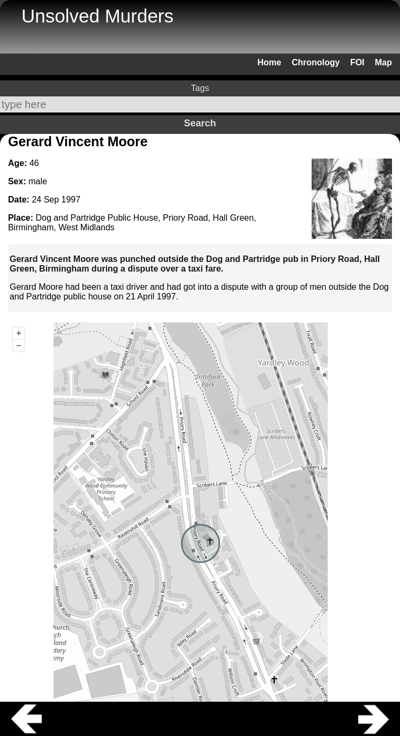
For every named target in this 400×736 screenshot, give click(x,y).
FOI (357, 62)
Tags (200, 88)
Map (383, 62)
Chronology (316, 62)
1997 (71, 199)
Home (269, 62)
